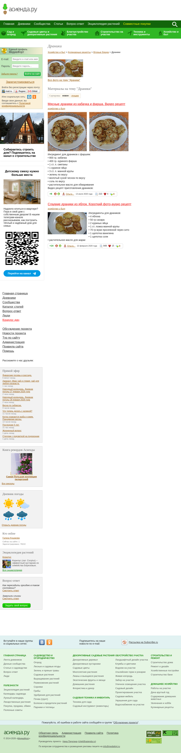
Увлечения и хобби (161, 703)
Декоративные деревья (85, 659)
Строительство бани (162, 674)
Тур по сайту (11, 337)
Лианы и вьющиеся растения (88, 676)
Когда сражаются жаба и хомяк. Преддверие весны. (18, 418)
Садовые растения (44, 674)
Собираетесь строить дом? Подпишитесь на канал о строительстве (20, 152)
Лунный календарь (14, 697)
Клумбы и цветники (125, 663)
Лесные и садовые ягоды (47, 666)
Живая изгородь (124, 676)
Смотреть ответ (10, 590)
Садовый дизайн (124, 688)
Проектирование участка (128, 692)
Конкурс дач (10, 320)
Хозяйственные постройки (165, 670)
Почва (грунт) (41, 699)
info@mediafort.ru (111, 746)
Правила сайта (12, 346)
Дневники (24, 23)
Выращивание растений (46, 678)
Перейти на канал (19, 273)
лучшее (75, 95)
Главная (9, 23)
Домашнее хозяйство (164, 684)
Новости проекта (14, 333)
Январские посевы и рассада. (17, 375)
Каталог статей (12, 306)
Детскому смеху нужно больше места (22, 173)
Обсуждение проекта (17, 329)
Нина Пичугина (70, 741)
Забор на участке (124, 680)
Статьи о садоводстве (15, 668)
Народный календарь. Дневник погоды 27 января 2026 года (17, 390)
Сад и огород (11, 33)
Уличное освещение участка (130, 684)
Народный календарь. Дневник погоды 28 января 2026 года (17, 398)
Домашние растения (84, 684)
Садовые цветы (81, 668)
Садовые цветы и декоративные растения (42, 33)
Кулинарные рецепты (79, 52)
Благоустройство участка (77, 33)
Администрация (13, 342)
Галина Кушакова (11, 538)
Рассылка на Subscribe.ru (143, 642)
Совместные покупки (137, 23)
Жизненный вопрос (11, 430)
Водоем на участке (125, 668)
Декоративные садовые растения (94, 655)
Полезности (11, 685)
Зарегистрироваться (20, 82)
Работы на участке (161, 688)
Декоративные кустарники (87, 663)
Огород (38, 662)
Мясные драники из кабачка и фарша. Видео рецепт (86, 104)
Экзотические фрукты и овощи (89, 680)
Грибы (37, 691)
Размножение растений (46, 682)
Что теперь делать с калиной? (17, 411)
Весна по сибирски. (12, 405)
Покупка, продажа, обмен (17, 706)
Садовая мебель (124, 696)
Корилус (6, 557)
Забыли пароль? (9, 74)
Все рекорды (8, 483)
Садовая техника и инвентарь (91, 697)
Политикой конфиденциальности (16, 104)
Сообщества (42, 23)
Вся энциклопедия (12, 570)
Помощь (8, 351)
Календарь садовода (15, 693)
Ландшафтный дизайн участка (131, 659)
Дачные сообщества (14, 663)
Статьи (58, 23)
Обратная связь (48, 732)
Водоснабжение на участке (129, 704)
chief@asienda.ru (87, 741)
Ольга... (70, 194)
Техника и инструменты (141, 33)
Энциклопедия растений (104, 23)
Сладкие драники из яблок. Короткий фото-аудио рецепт (89, 204)
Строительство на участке (112, 33)
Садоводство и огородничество (44, 656)
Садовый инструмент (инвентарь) (91, 706)
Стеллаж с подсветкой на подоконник (20, 436)
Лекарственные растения (17, 702)
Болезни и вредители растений (50, 703)
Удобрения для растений (47, 695)
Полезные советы (13, 710)
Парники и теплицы (44, 707)
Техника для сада (82, 702)
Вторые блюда (101, 52)
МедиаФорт (23, 738)
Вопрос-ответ (75, 23)
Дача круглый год (160, 692)
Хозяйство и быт (171, 33)
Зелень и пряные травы (46, 670)
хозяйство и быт (56, 108)
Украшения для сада (126, 700)
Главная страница (15, 293)
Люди (6, 315)
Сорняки (38, 686)
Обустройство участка (129, 655)
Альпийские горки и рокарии (130, 672)
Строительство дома (162, 662)
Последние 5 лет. (10, 425)
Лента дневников (13, 659)
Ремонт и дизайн (160, 666)
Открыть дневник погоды (14, 525)
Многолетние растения (85, 672)
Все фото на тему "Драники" (64, 80)
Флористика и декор (83, 688)
